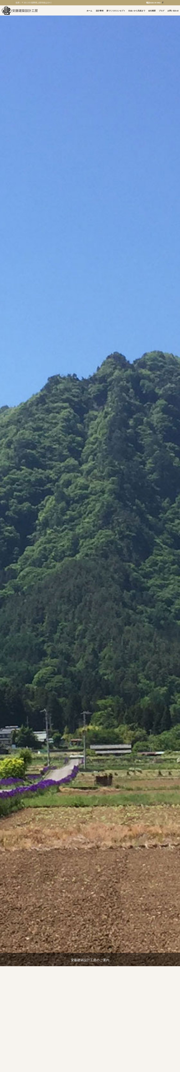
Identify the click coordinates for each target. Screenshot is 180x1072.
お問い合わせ (173, 10)
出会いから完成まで (136, 10)
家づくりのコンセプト (116, 10)
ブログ (161, 10)
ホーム (89, 10)
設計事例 (99, 10)
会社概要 (152, 10)
